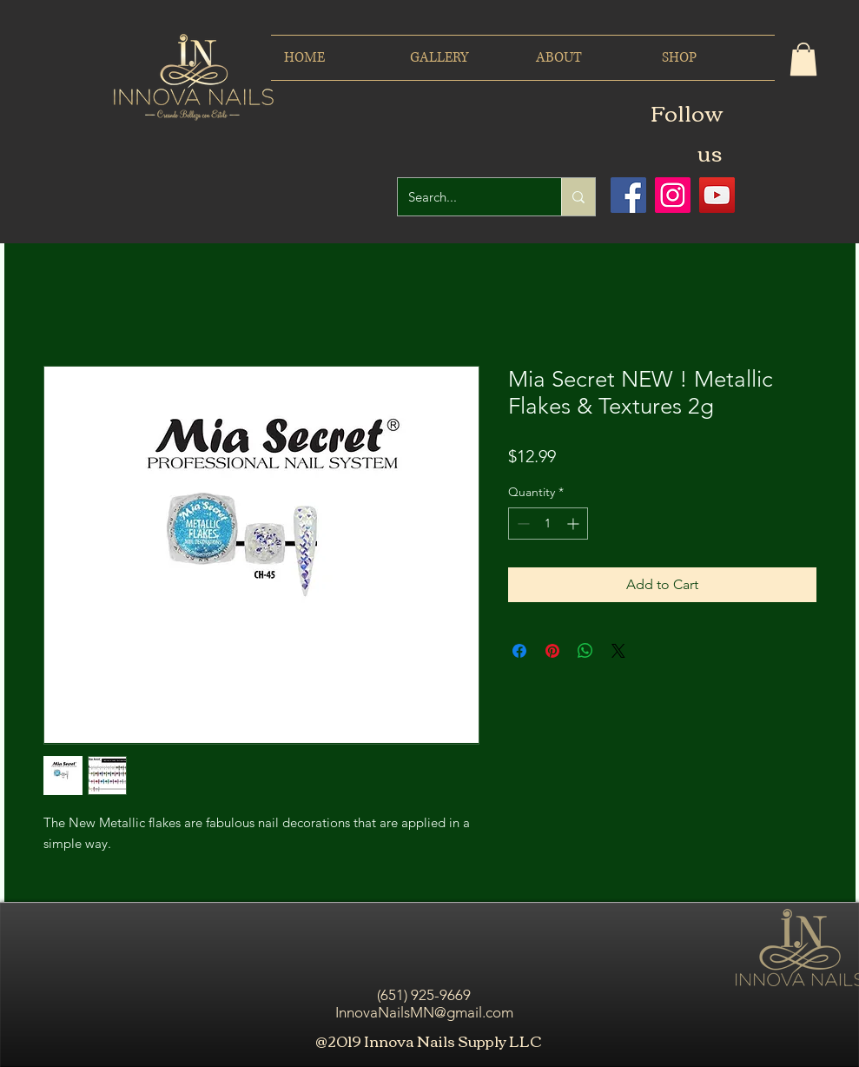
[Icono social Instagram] (673, 195)
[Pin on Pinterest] (552, 650)
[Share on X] (618, 650)
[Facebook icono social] (628, 195)
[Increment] (574, 523)
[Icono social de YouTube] (717, 195)
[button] (803, 59)
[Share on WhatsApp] (585, 650)
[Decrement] (521, 523)
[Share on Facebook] (519, 650)
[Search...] (466, 196)
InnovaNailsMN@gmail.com (424, 1012)
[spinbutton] (548, 523)
